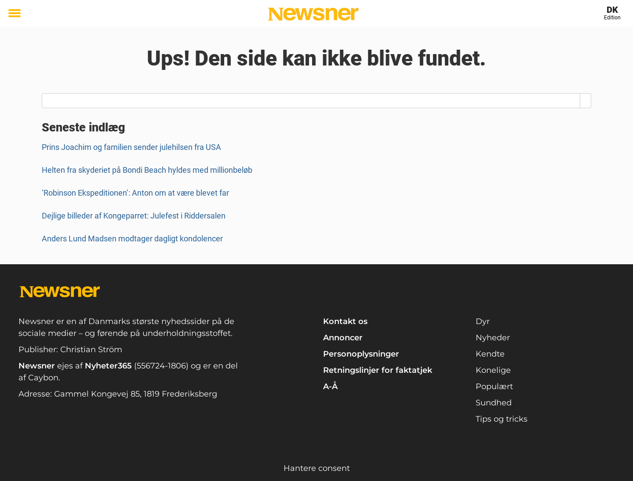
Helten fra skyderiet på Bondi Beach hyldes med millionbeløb (147, 170)
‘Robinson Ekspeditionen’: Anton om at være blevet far (135, 192)
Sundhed (494, 403)
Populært (494, 386)
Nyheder (493, 338)
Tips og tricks (502, 419)
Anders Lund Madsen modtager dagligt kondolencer (132, 238)
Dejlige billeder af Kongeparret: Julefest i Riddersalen (134, 215)
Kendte (490, 354)
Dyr (483, 321)
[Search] (585, 100)
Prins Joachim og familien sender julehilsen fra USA (131, 147)
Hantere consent (317, 468)
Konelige (493, 370)
